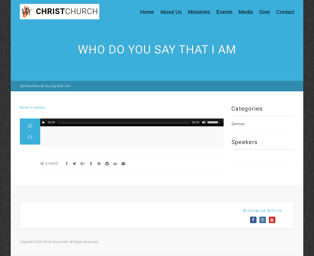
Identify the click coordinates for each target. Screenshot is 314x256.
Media (246, 12)
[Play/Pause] (44, 122)
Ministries (199, 12)
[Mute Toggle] (204, 122)
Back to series (32, 107)
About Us (171, 12)
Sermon (238, 124)
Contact (285, 12)
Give (264, 12)
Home (147, 12)
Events (224, 12)
